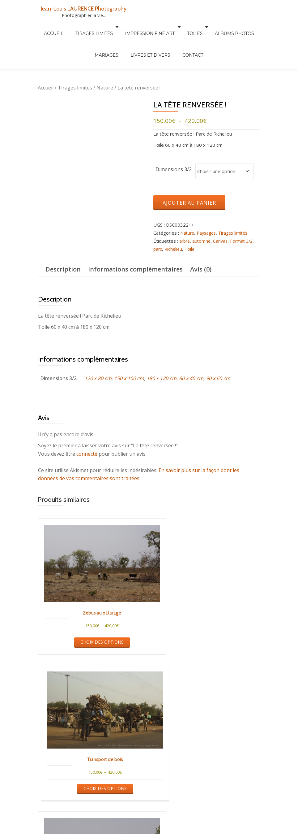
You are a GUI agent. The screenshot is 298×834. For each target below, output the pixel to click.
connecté (86, 454)
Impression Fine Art (134, 27)
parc (158, 249)
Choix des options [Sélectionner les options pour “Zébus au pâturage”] (91, 628)
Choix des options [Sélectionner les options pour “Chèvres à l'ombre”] (91, 759)
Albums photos (138, 830)
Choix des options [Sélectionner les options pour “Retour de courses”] (206, 759)
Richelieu (174, 249)
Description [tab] (63, 270)
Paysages (208, 233)
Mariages (249, 27)
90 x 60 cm (218, 378)
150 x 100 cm (129, 378)
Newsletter (235, 830)
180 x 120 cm (162, 378)
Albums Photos (212, 27)
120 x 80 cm (98, 378)
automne (203, 241)
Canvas (222, 241)
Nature (104, 87)
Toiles (175, 27)
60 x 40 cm (191, 378)
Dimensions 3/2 (173, 169)
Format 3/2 (244, 241)
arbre (185, 241)
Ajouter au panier (189, 203)
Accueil (46, 27)
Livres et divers (135, 35)
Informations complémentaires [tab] (135, 270)
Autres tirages (102, 830)
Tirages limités (81, 27)
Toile (191, 249)
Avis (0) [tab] (200, 270)
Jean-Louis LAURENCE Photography (92, 8)
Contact (171, 35)
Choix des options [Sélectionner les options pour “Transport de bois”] (206, 628)
